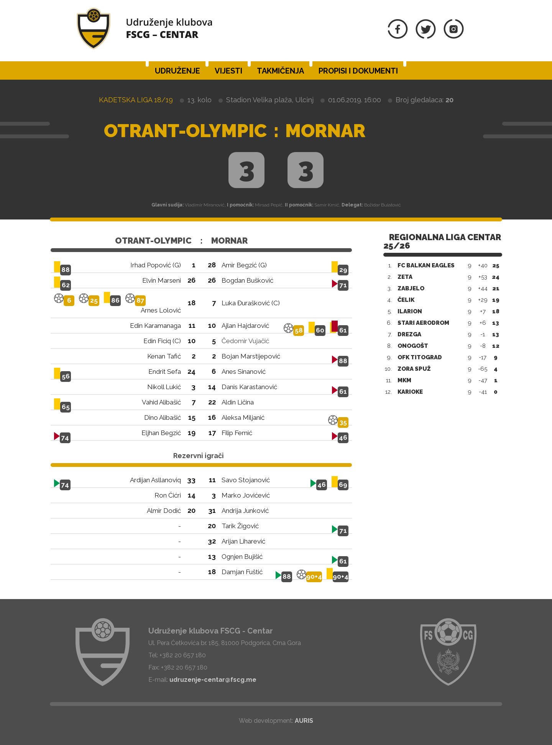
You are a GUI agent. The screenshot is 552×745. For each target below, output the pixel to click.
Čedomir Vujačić (245, 341)
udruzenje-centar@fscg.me (212, 679)
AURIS (304, 720)
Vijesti (228, 70)
